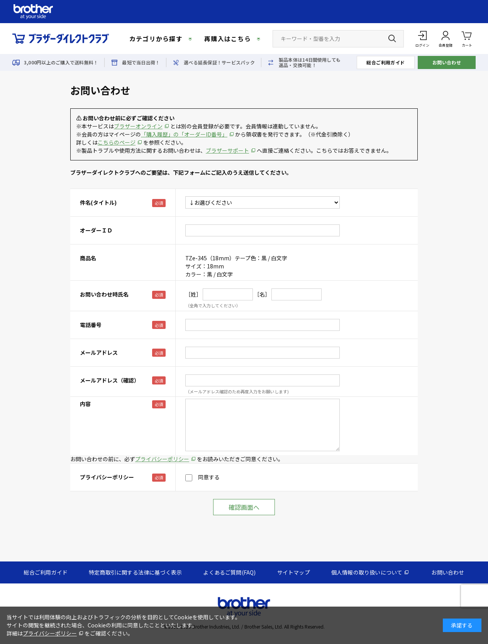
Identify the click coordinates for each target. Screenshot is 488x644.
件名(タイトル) (98, 202)
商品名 (88, 258)
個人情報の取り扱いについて (367, 572)
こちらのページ (117, 142)
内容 (85, 404)
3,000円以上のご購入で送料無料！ (61, 62)
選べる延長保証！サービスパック (219, 62)
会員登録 (445, 45)
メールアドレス (99, 352)
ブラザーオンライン (138, 126)
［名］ (262, 294)
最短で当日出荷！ (141, 62)
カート (467, 38)
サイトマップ (293, 572)
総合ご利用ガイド (385, 62)
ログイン (422, 45)
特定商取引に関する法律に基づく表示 (135, 572)
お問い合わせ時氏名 (104, 294)
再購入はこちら (227, 38)
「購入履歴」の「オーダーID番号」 (184, 134)
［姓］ (193, 294)
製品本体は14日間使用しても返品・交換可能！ (310, 62)
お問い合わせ (446, 62)
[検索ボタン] (392, 38)
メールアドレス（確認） (109, 380)
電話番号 (91, 325)
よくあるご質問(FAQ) (229, 572)
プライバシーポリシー (162, 459)
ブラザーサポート (227, 150)
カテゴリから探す (156, 38)
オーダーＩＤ (96, 230)
